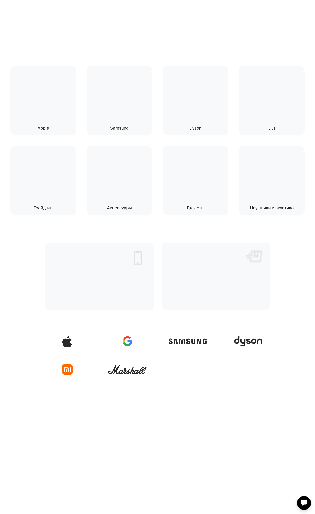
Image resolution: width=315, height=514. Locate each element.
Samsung (119, 128)
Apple (43, 128)
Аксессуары (119, 207)
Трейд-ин (43, 207)
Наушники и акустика (272, 207)
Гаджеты (195, 207)
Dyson (195, 128)
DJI (271, 128)
